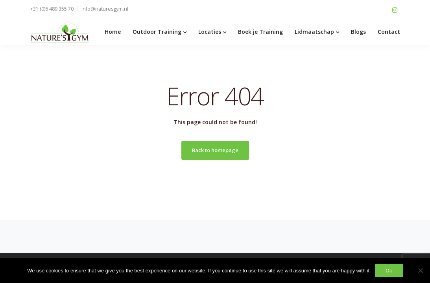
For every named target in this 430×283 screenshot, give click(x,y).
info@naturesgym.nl (104, 9)
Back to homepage (215, 150)
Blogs (358, 31)
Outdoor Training (157, 31)
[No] (420, 270)
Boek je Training (260, 31)
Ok (389, 270)
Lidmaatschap (314, 31)
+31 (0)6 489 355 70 (52, 9)
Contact (389, 31)
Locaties (209, 31)
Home (113, 31)
